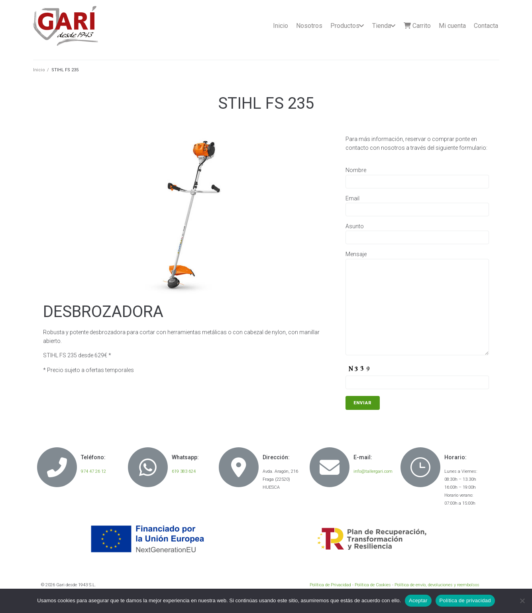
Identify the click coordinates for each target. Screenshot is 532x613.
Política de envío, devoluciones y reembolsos (437, 585)
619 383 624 (184, 471)
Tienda (381, 25)
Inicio (280, 25)
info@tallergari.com (373, 471)
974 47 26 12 (93, 471)
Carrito (417, 25)
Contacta (486, 25)
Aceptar (418, 600)
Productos (344, 25)
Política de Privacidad (330, 585)
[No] (522, 601)
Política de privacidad (465, 600)
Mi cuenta (452, 25)
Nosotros (309, 25)
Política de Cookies (373, 585)
